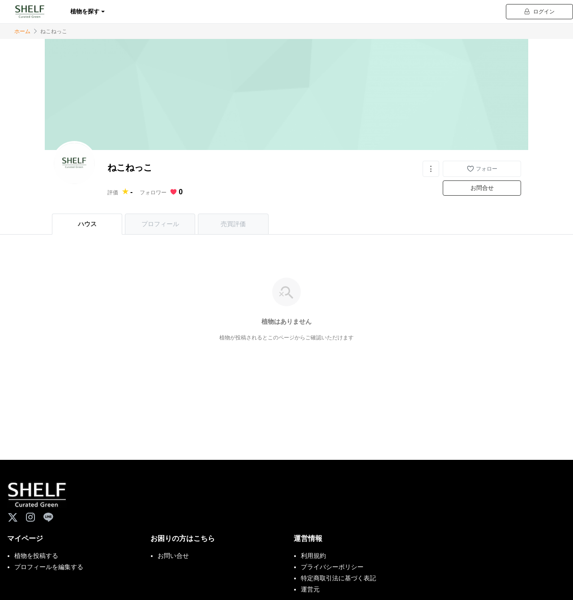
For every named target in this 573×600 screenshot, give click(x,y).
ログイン (540, 12)
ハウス (87, 223)
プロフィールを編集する (48, 566)
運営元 (310, 589)
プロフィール (160, 223)
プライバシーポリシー (332, 566)
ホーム (22, 31)
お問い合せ (173, 555)
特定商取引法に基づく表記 (338, 578)
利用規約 (313, 555)
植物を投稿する (36, 555)
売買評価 (233, 223)
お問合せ (482, 187)
